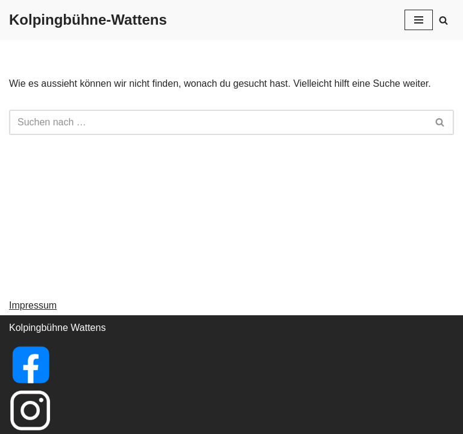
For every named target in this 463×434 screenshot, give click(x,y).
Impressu (29, 305)
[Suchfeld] (443, 20)
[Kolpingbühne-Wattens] (88, 19)
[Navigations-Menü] (419, 20)
